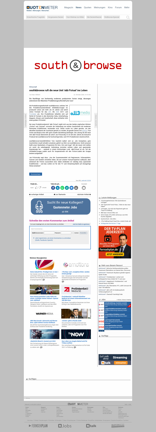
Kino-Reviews (90, 412)
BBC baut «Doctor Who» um (109, 213)
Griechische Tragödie (36, 17)
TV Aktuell (36, 420)
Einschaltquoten (71, 420)
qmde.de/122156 (86, 180)
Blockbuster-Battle (107, 413)
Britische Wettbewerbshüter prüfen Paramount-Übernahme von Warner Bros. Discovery (114, 269)
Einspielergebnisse (107, 412)
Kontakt (120, 412)
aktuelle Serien (98, 420)
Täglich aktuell (75, 412)
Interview (43, 412)
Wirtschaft (58, 412)
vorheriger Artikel (36, 194)
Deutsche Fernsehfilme (116, 420)
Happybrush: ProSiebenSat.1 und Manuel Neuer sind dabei (113, 282)
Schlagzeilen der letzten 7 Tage (110, 223)
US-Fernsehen (59, 416)
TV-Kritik (89, 410)
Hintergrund (44, 409)
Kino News (30, 420)
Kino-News (105, 409)
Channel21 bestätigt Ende (111, 294)
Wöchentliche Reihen (77, 409)
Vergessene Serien (55, 17)
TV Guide (78, 420)
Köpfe (57, 415)
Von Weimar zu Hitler (75, 17)
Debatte (89, 409)
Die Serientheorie (94, 17)
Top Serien (125, 420)
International (59, 413)
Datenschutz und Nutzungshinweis (122, 414)
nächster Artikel (84, 194)
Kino (110, 7)
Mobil (26, 412)
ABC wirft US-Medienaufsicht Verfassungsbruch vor (111, 291)
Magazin (68, 7)
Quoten (87, 7)
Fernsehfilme (91, 420)
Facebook (27, 415)
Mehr (126, 7)
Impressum (121, 417)
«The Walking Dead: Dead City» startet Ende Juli (116, 221)
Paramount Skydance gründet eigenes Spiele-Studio (114, 273)
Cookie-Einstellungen (123, 416)
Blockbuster (84, 420)
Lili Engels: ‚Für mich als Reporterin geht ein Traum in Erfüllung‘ (114, 209)
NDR (57, 112)
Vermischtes (59, 410)
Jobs (119, 410)
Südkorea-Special (111, 17)
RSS (26, 409)
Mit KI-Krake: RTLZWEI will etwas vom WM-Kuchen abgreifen (114, 216)
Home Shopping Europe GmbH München (111, 321)
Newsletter (28, 410)
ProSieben (32, 114)
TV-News (58, 409)
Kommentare (35, 174)
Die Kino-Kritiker (107, 410)
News (78, 7)
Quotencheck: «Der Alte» (108, 219)
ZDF (49, 112)
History (84, 131)
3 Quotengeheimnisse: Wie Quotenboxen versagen (113, 201)
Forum (118, 7)
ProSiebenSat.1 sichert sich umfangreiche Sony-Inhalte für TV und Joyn (112, 278)
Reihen (42, 410)
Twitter (27, 416)
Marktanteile (75, 410)
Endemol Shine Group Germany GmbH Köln (115, 304)
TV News (64, 420)
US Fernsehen (58, 420)
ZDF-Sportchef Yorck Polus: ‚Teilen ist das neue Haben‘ (115, 205)
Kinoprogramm (106, 420)
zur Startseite (60, 194)
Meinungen (99, 7)
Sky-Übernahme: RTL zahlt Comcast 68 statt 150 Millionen (115, 286)
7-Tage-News (28, 413)
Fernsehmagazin (43, 420)
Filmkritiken (51, 420)
